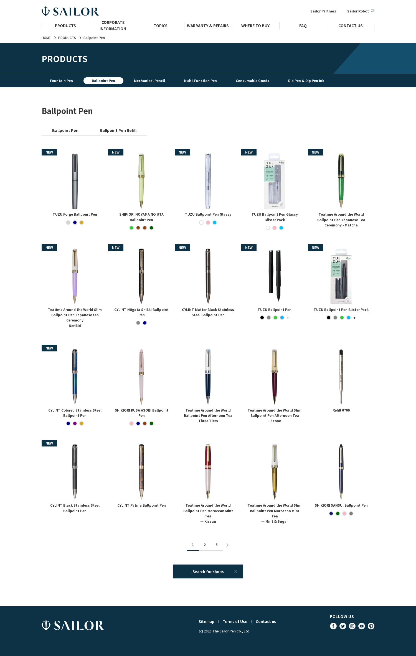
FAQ (303, 26)
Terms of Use (235, 621)
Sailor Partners (323, 11)
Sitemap (206, 621)
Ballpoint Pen (65, 130)
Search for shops (208, 571)
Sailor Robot (360, 11)
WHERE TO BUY (255, 26)
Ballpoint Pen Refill (118, 130)
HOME (46, 37)
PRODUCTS (65, 26)
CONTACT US (350, 26)
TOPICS (161, 26)
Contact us (266, 621)
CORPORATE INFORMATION (113, 27)
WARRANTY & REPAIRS (208, 26)
